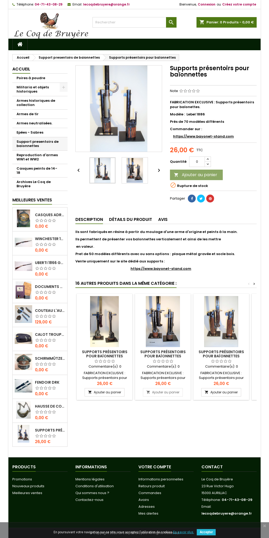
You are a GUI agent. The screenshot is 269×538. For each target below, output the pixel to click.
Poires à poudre (31, 77)
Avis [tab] (163, 219)
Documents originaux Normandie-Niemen (50, 287)
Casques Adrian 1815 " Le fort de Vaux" (50, 215)
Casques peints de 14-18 (37, 170)
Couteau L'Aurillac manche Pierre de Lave (50, 310)
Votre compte (154, 467)
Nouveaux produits (28, 486)
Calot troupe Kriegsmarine (50, 334)
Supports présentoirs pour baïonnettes (50, 430)
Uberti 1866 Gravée (50, 263)
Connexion (206, 4)
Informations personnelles (160, 479)
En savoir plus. (183, 532)
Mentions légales (90, 479)
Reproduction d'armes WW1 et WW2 (37, 157)
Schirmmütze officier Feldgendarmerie (50, 358)
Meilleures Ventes (32, 200)
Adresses (146, 506)
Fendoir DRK (47, 382)
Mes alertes (148, 513)
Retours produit (151, 486)
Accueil (21, 69)
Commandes (149, 492)
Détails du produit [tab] (130, 219)
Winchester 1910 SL (50, 239)
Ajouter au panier (195, 175)
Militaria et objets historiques (33, 89)
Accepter (206, 532)
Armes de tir (28, 113)
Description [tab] (89, 219)
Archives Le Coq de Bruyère (34, 184)
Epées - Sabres (30, 132)
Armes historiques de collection (36, 102)
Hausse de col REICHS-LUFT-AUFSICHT (50, 406)
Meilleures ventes (27, 492)
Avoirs (143, 499)
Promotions (22, 479)
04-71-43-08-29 (49, 4)
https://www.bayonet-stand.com (203, 136)
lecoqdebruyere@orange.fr (106, 4)
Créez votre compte (239, 4)
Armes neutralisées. (34, 123)
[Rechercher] (134, 22)
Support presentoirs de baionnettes (38, 143)
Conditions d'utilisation (94, 486)
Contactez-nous (89, 499)
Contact (212, 467)
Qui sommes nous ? (92, 492)
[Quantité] (197, 161)
